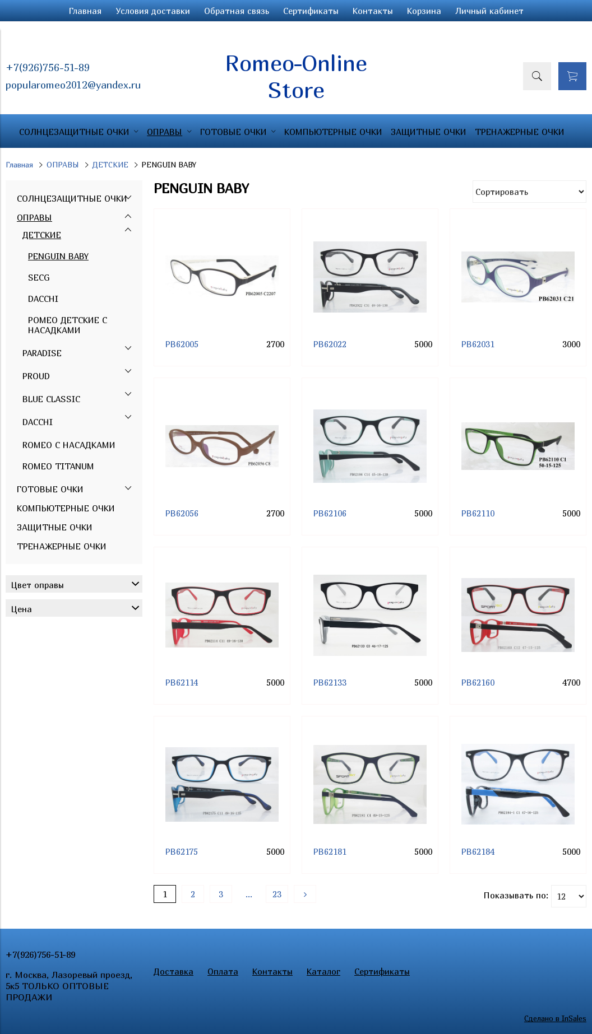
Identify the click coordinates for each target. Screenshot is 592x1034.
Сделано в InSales (555, 1018)
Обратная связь (236, 11)
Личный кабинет (489, 11)
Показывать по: (516, 895)
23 (276, 894)
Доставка (173, 971)
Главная (85, 11)
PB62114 (181, 682)
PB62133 (329, 682)
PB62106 (329, 513)
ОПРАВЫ (63, 164)
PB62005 (181, 344)
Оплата (222, 971)
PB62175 (181, 851)
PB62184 (477, 851)
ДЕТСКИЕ (110, 164)
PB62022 (329, 344)
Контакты (373, 11)
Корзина (424, 11)
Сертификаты (311, 11)
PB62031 (477, 344)
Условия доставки (152, 11)
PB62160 (477, 682)
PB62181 (329, 851)
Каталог (323, 971)
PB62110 (477, 513)
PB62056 (181, 513)
